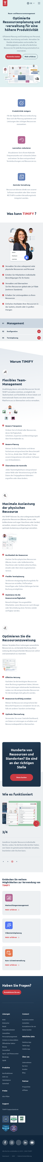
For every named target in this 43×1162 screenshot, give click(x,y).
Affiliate (25, 1090)
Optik (4, 1060)
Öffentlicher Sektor (8, 1043)
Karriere (25, 1066)
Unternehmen (26, 1062)
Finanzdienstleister (8, 1030)
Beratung (5, 1057)
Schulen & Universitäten (10, 1040)
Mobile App (26, 1049)
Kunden (24, 1069)
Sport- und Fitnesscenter (10, 1053)
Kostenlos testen (13, 57)
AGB (13, 1156)
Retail (4, 1026)
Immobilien (6, 1033)
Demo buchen (21, 777)
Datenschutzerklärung (25, 1156)
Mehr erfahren (30, 57)
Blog (23, 1073)
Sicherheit (5, 1083)
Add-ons (5, 1077)
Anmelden (25, 1023)
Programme (26, 1087)
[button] (36, 823)
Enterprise (5, 1023)
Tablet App (26, 1045)
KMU (4, 1019)
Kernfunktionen (7, 1073)
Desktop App (26, 1042)
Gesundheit (6, 1050)
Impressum (5, 1156)
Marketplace (6, 1080)
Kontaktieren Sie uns (12, 992)
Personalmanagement (9, 1036)
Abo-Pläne (5, 1096)
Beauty (4, 1047)
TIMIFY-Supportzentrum (10, 1109)
